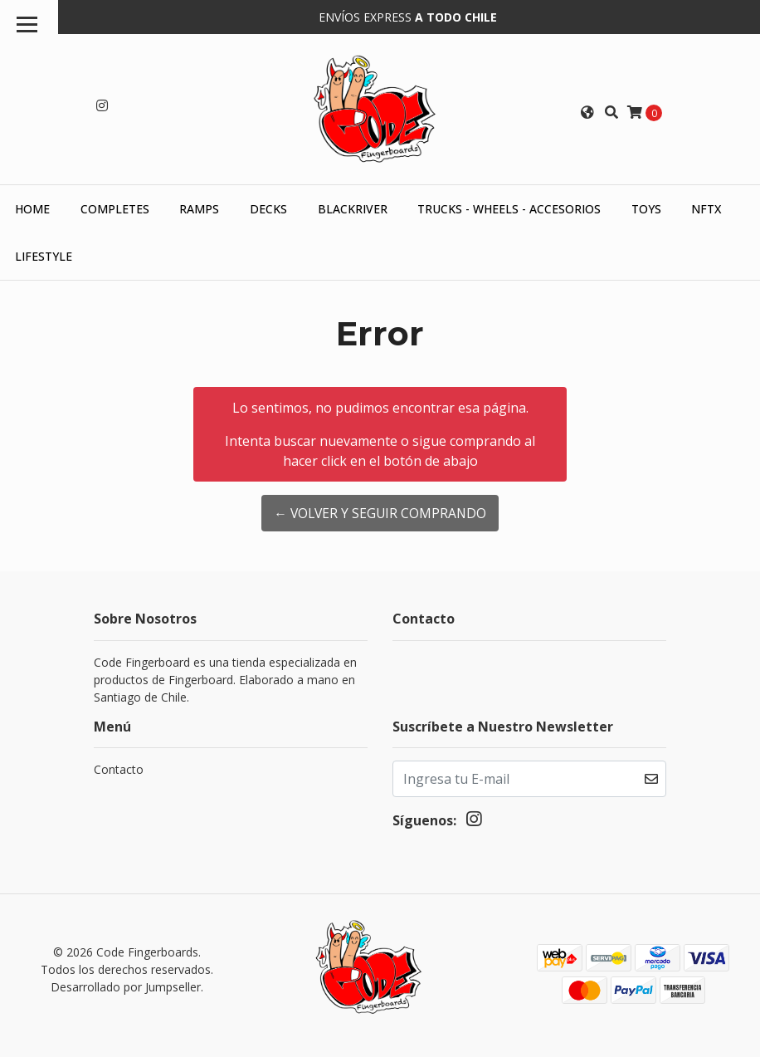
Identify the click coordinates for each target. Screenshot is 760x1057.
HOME (32, 208)
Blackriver (352, 208)
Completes (114, 208)
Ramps (199, 208)
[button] (587, 111)
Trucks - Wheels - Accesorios (509, 208)
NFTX (706, 208)
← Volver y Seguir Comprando (380, 512)
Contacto (119, 768)
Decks (268, 208)
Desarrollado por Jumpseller (126, 986)
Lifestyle (43, 255)
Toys (646, 208)
